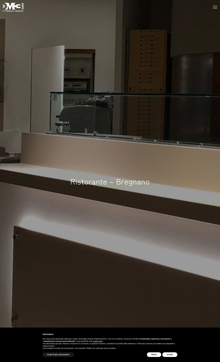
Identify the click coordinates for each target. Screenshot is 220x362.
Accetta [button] (170, 355)
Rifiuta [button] (154, 355)
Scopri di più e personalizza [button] (58, 355)
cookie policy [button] (98, 341)
